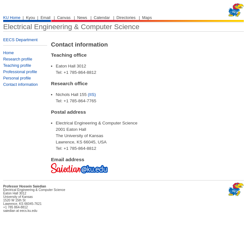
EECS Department (20, 39)
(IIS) (92, 94)
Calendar (102, 18)
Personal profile (17, 78)
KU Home (12, 18)
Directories (126, 18)
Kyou (30, 18)
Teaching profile (17, 65)
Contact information (20, 84)
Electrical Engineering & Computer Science (71, 27)
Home (8, 53)
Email (46, 18)
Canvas (64, 18)
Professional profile (20, 72)
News (82, 18)
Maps (147, 18)
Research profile (17, 59)
